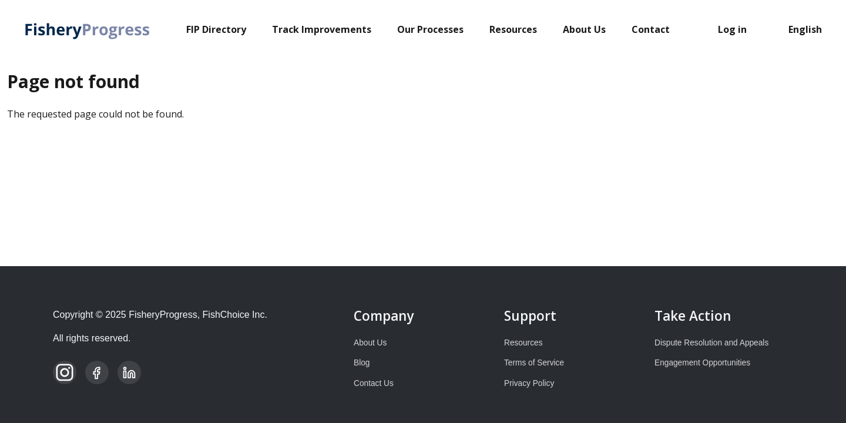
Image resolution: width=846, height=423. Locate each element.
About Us (370, 342)
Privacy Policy (529, 383)
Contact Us (374, 383)
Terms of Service (534, 362)
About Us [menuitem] (584, 29)
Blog (362, 362)
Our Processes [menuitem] (430, 29)
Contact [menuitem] (651, 29)
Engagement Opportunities (702, 362)
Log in (732, 29)
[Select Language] (808, 29)
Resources (523, 342)
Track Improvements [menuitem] (321, 29)
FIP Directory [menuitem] (216, 29)
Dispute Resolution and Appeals (711, 342)
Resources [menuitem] (513, 29)
